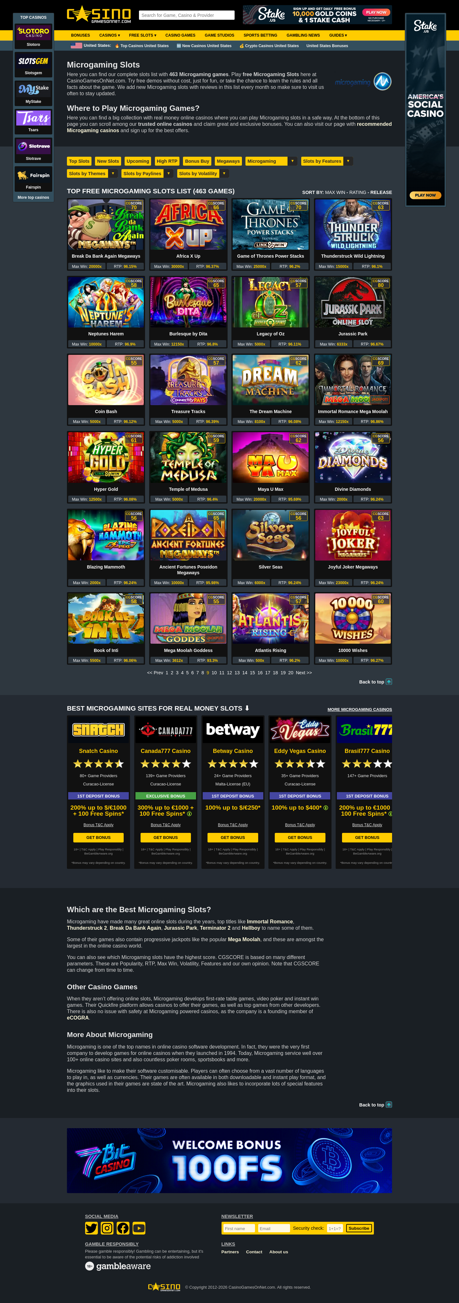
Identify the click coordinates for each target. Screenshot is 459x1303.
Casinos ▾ (109, 35)
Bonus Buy (197, 161)
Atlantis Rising (270, 650)
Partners (230, 1251)
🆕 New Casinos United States (204, 46)
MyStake (33, 101)
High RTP (167, 161)
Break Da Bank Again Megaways (106, 256)
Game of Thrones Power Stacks (270, 256)
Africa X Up (188, 256)
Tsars (33, 130)
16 (260, 672)
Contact (254, 1251)
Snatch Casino (98, 751)
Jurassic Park (353, 333)
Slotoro (33, 44)
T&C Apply (88, 849)
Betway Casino (233, 751)
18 (275, 672)
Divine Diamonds (353, 489)
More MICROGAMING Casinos (360, 709)
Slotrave (33, 158)
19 (283, 672)
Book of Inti (106, 650)
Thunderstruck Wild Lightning (353, 256)
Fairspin (33, 187)
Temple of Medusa (188, 489)
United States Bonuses (327, 46)
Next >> (304, 672)
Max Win (335, 192)
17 (267, 672)
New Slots (108, 161)
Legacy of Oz (271, 333)
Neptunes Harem (106, 333)
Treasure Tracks (188, 411)
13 (237, 672)
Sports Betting (260, 35)
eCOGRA (78, 1017)
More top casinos (33, 197)
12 (229, 672)
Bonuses (80, 35)
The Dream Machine (271, 411)
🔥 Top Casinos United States (142, 46)
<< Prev (155, 672)
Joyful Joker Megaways (353, 566)
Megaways (228, 161)
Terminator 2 (215, 928)
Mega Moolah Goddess (188, 650)
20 (290, 672)
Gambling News (303, 35)
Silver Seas (271, 566)
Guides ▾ (338, 35)
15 (252, 672)
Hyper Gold (106, 489)
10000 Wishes (353, 650)
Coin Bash (106, 411)
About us (278, 1251)
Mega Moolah (244, 939)
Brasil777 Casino (367, 751)
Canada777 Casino (166, 751)
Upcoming (138, 161)
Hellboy (251, 928)
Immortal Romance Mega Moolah (353, 411)
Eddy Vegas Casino (300, 751)
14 (244, 672)
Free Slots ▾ (142, 35)
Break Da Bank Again (135, 928)
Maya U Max (270, 489)
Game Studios (219, 35)
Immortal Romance (270, 921)
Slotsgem (33, 73)
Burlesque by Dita (188, 333)
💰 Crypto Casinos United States (269, 46)
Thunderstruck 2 (87, 928)
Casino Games (180, 35)
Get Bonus (98, 837)
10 (214, 672)
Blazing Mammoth (106, 566)
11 (221, 672)
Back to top (371, 681)
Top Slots (79, 161)
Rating (357, 192)
